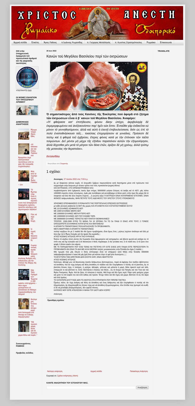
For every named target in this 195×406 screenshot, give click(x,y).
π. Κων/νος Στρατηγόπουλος (128, 42)
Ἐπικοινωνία (166, 42)
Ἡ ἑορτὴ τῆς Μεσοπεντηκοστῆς (34, 234)
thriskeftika (53, 156)
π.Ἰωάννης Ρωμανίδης (71, 42)
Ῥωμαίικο (151, 42)
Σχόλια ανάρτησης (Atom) (67, 376)
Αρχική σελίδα (96, 371)
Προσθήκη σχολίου (55, 300)
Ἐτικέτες (35, 42)
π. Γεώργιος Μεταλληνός (98, 42)
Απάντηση (58, 294)
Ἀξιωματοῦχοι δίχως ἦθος (34, 133)
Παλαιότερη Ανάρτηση (139, 371)
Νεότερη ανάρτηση (54, 371)
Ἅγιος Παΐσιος (50, 42)
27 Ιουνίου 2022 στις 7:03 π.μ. (76, 179)
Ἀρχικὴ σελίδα (20, 42)
